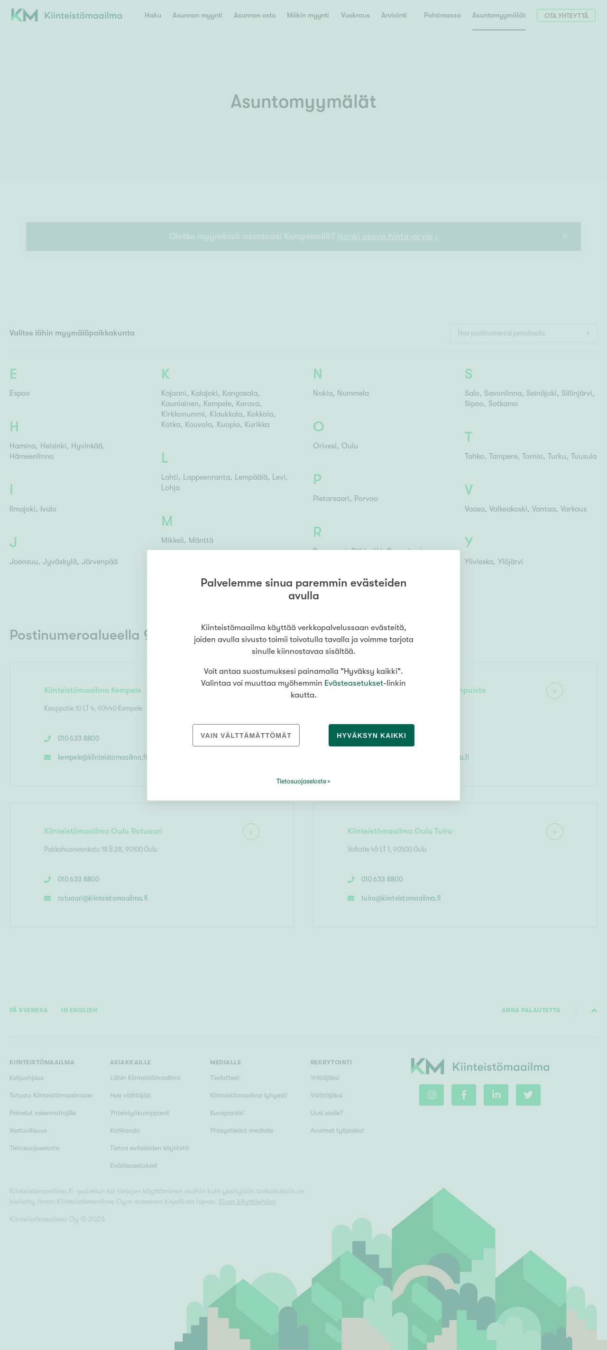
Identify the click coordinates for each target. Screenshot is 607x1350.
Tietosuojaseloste (301, 781)
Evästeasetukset (353, 683)
